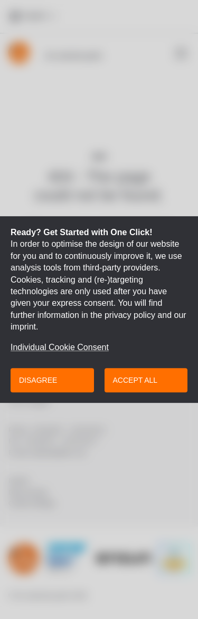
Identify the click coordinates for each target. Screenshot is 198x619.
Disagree (38, 380)
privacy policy (130, 315)
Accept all (135, 380)
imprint (23, 326)
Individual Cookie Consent (60, 347)
